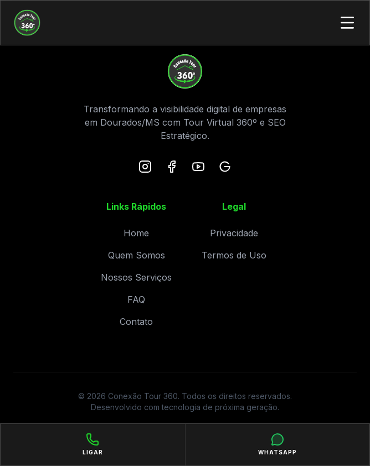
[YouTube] (198, 166)
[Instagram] (145, 166)
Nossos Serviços (136, 277)
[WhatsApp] (278, 444)
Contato (136, 321)
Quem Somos (136, 255)
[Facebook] (171, 166)
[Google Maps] (225, 166)
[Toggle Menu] (347, 23)
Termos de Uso (234, 255)
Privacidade (234, 233)
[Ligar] (93, 444)
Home (136, 233)
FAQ (136, 299)
